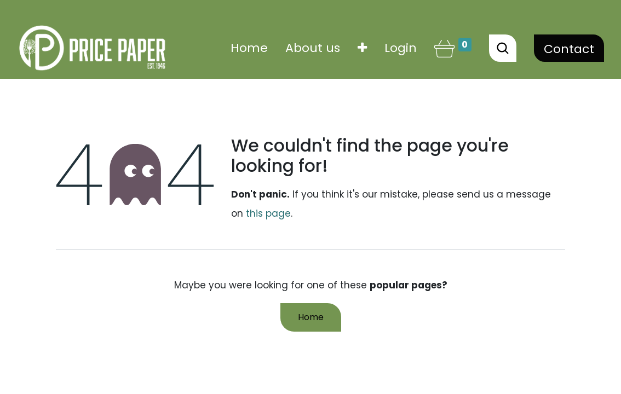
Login (400, 47)
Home (311, 317)
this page (268, 213)
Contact (569, 48)
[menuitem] (249, 47)
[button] (362, 47)
